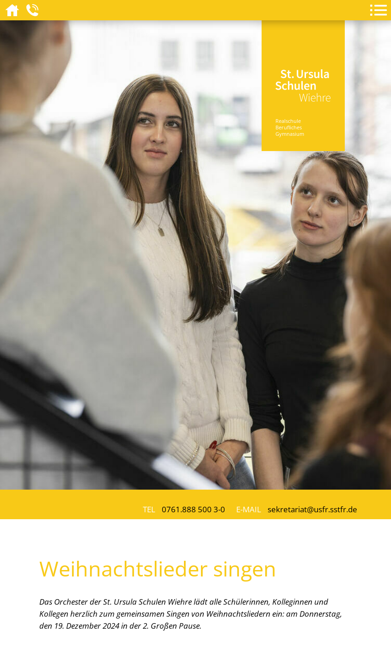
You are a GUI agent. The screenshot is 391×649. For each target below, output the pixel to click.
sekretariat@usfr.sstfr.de (312, 509)
